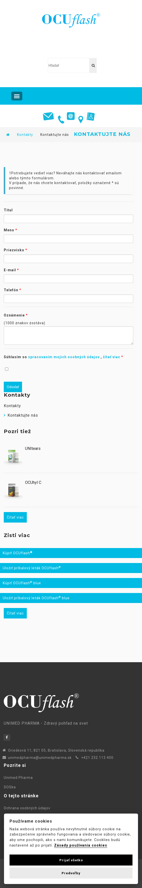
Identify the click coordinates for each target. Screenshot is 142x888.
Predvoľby (71, 873)
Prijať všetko (71, 860)
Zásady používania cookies (80, 845)
